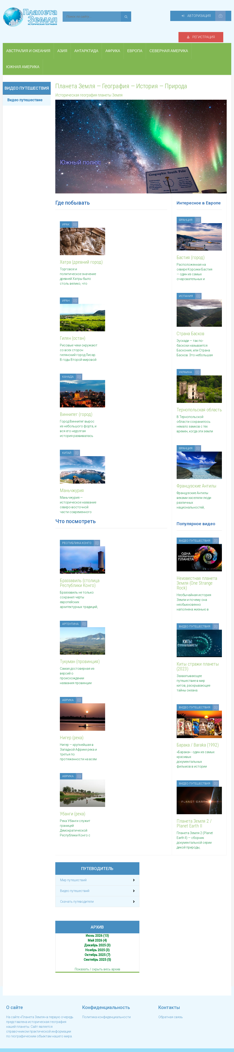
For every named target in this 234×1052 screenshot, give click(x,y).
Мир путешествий (73, 872)
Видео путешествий (74, 883)
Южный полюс (81, 154)
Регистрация (151, 16)
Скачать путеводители (77, 894)
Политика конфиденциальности (106, 1009)
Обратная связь (170, 1009)
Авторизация (200, 16)
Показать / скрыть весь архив (97, 962)
